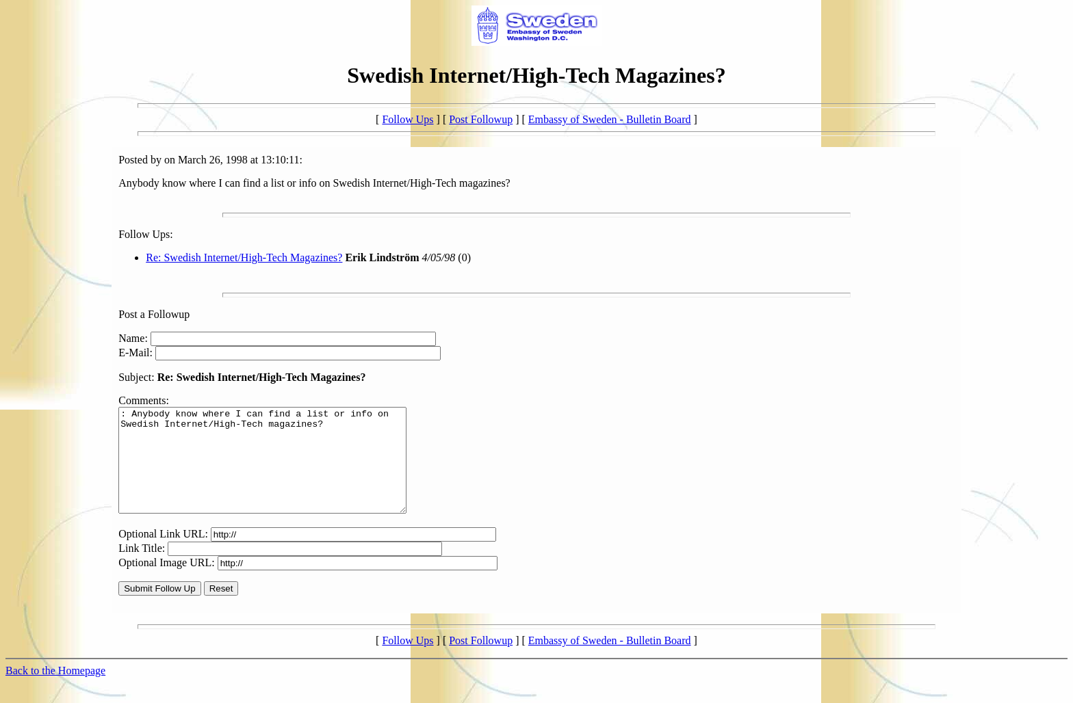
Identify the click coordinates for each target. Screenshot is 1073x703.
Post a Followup (154, 314)
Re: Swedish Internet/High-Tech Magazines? (244, 257)
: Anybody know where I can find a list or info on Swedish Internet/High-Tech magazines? (279, 470)
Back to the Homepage (55, 691)
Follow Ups (407, 119)
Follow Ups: (145, 234)
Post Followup (481, 119)
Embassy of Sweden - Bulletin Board (609, 119)
